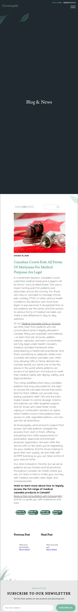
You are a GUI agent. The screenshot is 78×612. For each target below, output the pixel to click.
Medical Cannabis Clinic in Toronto (40, 323)
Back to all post (24, 549)
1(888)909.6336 (69, 3)
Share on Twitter (32, 512)
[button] (73, 6)
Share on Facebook (20, 512)
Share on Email (56, 512)
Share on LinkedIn (44, 512)
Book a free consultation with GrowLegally (38, 496)
